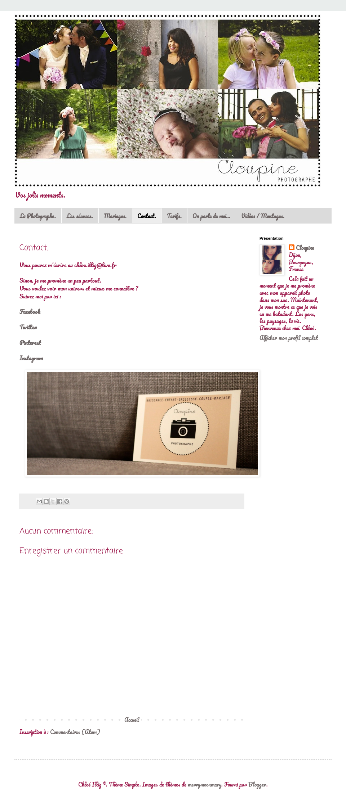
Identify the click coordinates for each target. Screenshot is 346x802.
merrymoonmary (204, 784)
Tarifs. (174, 216)
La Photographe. (38, 216)
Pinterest (30, 342)
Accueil (131, 719)
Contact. (146, 216)
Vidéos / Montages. (262, 216)
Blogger (257, 784)
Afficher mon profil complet (289, 337)
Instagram (31, 358)
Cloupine (305, 248)
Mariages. (115, 216)
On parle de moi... (211, 216)
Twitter (28, 327)
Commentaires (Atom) (75, 731)
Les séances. (80, 216)
